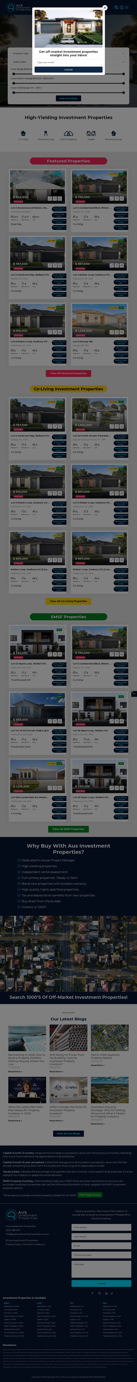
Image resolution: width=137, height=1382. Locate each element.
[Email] (69, 62)
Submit (68, 69)
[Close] (105, 7)
